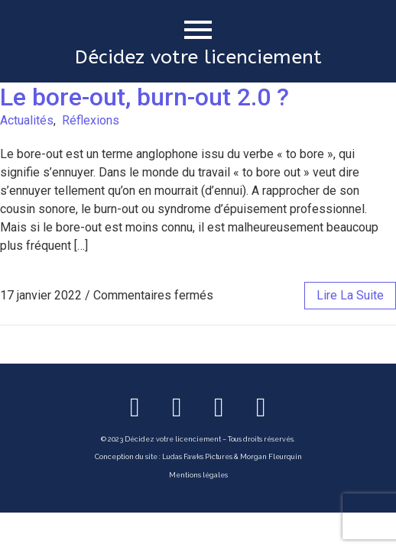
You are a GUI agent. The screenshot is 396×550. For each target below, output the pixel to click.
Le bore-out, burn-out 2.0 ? (144, 97)
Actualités (27, 120)
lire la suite (350, 295)
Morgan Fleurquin (271, 457)
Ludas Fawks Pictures (197, 457)
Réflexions (90, 120)
